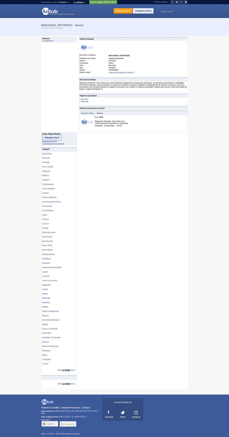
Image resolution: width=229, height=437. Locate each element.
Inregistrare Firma (143, 11)
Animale (46, 162)
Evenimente (47, 241)
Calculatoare (48, 184)
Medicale (46, 298)
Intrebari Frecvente (70, 407)
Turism (45, 364)
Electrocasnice (48, 232)
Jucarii (45, 272)
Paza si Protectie (50, 329)
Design (45, 228)
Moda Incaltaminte (50, 311)
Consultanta (47, 210)
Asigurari (46, 171)
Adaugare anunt (123, 11)
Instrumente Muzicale (52, 267)
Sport (44, 355)
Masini (45, 289)
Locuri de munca (49, 280)
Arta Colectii (47, 167)
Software (46, 350)
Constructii (47, 206)
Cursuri (45, 223)
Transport (46, 359)
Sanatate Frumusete (51, 337)
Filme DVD (47, 245)
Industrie (46, 263)
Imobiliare (46, 258)
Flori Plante (47, 250)
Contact (86, 407)
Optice (45, 324)
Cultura (45, 219)
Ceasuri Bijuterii (49, 197)
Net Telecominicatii (50, 320)
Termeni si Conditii (50, 407)
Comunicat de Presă (51, 202)
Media (45, 294)
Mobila (45, 307)
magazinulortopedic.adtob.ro (122, 72)
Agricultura (47, 153)
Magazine (46, 285)
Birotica (45, 175)
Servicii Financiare (50, 346)
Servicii (45, 342)
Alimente (46, 158)
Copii (44, 215)
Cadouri (45, 180)
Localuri (45, 276)
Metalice (46, 302)
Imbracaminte (48, 254)
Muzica (45, 315)
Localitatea (78, 2)
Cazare (45, 193)
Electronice (47, 237)
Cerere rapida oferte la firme (103, 2)
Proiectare (47, 333)
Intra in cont (166, 11)
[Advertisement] (53, 88)
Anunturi (85, 99)
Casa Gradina (48, 188)
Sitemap (84, 101)
